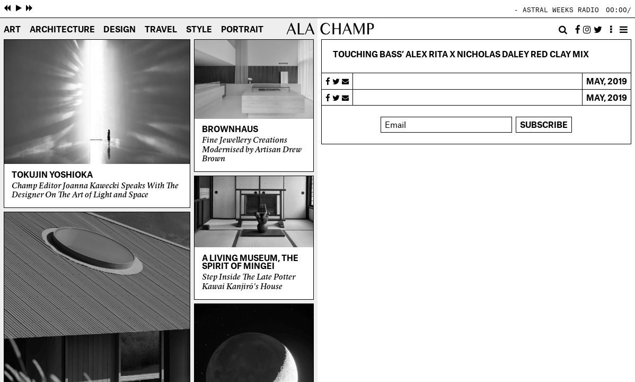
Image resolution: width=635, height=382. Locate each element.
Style (199, 30)
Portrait (242, 30)
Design (119, 30)
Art (12, 30)
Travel (161, 30)
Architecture (62, 30)
